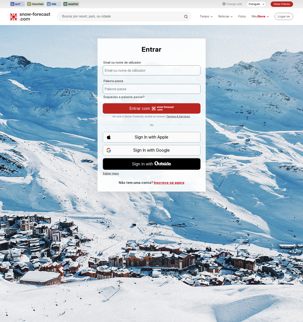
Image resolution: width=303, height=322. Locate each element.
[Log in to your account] (284, 16)
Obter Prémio (282, 4)
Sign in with (151, 163)
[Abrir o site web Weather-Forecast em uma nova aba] (71, 4)
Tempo (206, 16)
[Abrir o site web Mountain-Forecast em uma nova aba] (36, 4)
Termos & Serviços (178, 116)
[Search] (186, 16)
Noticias (226, 16)
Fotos (242, 16)
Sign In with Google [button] (138, 150)
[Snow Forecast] (30, 16)
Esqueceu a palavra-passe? (124, 97)
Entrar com (151, 108)
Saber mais (111, 173)
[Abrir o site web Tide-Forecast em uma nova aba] (53, 4)
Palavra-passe (113, 81)
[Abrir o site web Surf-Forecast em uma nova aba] (17, 4)
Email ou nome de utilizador (122, 62)
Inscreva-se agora (169, 183)
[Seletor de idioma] (256, 4)
